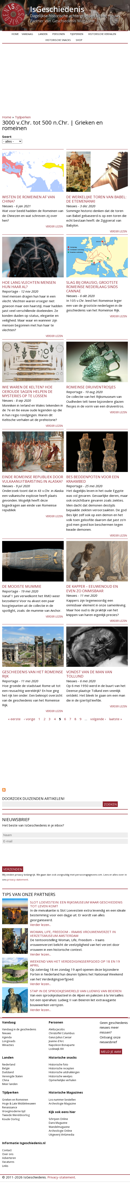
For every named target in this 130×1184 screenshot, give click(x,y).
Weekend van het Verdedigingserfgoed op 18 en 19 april (75, 963)
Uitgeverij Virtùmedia (61, 1134)
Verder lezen (54, 226)
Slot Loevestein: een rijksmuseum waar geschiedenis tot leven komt (76, 904)
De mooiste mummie (21, 586)
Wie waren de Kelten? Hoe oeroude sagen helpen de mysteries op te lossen (27, 391)
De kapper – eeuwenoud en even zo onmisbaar (92, 588)
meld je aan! (111, 1051)
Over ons (7, 1154)
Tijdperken (76, 34)
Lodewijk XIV (56, 1049)
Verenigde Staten (12, 1076)
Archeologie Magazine (62, 1103)
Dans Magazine (58, 1123)
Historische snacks (58, 40)
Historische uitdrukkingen (64, 1072)
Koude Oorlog (11, 1119)
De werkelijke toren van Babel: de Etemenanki (96, 199)
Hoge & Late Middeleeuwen (19, 1103)
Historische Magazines (66, 1092)
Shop (79, 40)
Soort (7, 136)
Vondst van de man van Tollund (89, 674)
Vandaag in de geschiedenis (19, 1029)
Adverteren (9, 1158)
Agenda (7, 1037)
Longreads (8, 1041)
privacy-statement (17, 879)
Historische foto (58, 1064)
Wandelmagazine (59, 1127)
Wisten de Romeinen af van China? (28, 199)
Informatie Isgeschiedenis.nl (23, 1143)
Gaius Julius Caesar (60, 1037)
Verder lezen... (40, 925)
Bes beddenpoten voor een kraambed (92, 479)
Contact (7, 1150)
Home (15, 34)
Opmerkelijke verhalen (62, 1080)
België (6, 1068)
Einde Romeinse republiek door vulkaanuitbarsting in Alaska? (32, 479)
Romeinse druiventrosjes (91, 387)
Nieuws (6, 1033)
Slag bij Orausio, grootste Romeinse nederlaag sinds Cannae (92, 287)
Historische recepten (61, 1068)
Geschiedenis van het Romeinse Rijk (32, 674)
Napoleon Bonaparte (62, 1045)
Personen (58, 34)
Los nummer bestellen (62, 1099)
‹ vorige (29, 719)
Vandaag (27, 34)
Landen (42, 34)
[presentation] (34, 853)
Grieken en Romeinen (15, 1099)
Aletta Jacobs (57, 1029)
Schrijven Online (58, 1119)
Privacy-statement (61, 1177)
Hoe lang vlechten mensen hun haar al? (29, 284)
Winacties (8, 1045)
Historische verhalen (102, 34)
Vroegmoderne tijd (13, 1111)
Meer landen (10, 1084)
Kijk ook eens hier (62, 1112)
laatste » (115, 719)
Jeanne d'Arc (56, 1041)
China (5, 1080)
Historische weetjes (60, 1076)
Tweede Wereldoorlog (16, 1115)
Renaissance (9, 1107)
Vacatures (8, 1162)
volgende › (98, 719)
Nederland (8, 1064)
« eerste (14, 719)
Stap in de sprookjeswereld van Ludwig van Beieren (75, 991)
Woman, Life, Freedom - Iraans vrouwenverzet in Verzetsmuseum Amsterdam (73, 934)
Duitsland (8, 1072)
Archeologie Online (60, 1131)
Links (5, 1166)
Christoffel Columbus (61, 1033)
